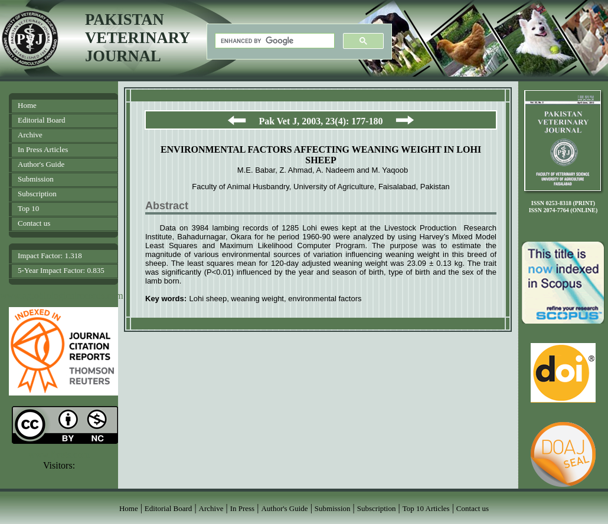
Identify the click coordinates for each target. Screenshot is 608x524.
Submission (36, 178)
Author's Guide (41, 164)
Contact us (34, 223)
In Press (242, 508)
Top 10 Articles (426, 508)
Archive (30, 134)
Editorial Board (42, 120)
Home (27, 105)
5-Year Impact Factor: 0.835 (61, 270)
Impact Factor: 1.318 (50, 255)
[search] (273, 41)
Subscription (37, 193)
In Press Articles (43, 149)
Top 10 (28, 208)
